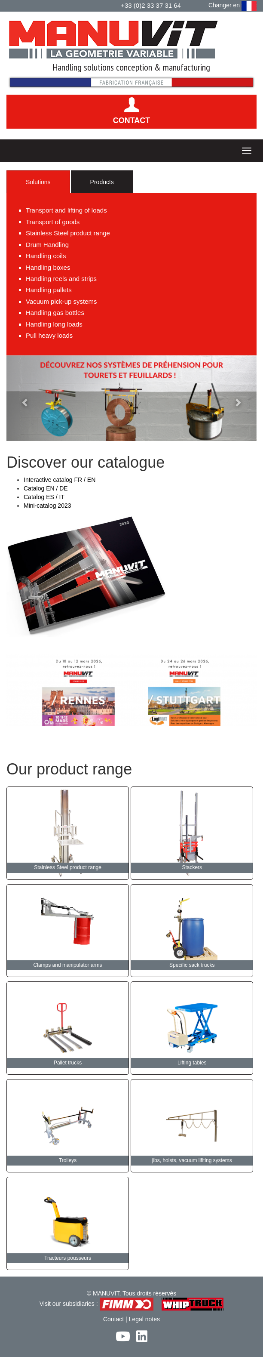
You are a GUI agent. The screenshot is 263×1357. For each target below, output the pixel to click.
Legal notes (144, 1319)
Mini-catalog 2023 (47, 505)
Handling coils (46, 255)
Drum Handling (47, 244)
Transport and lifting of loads (66, 210)
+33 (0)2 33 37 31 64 (151, 5)
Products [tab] (102, 182)
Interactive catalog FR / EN (59, 479)
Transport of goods (53, 221)
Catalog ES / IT (44, 496)
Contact (113, 1319)
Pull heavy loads (49, 335)
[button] (25, 398)
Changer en (232, 6)
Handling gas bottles (55, 312)
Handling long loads (54, 324)
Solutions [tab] (38, 182)
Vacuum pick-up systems (61, 301)
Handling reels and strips (61, 278)
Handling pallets (49, 289)
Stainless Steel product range (68, 233)
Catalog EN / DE (46, 488)
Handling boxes (48, 267)
